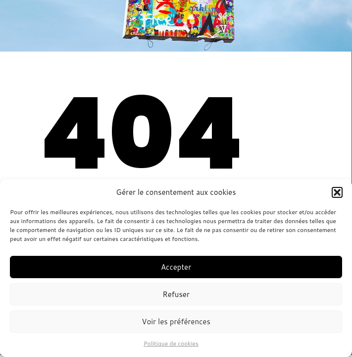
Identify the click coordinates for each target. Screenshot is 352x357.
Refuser (176, 294)
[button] (337, 192)
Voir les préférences (176, 321)
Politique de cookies (171, 343)
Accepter (176, 267)
